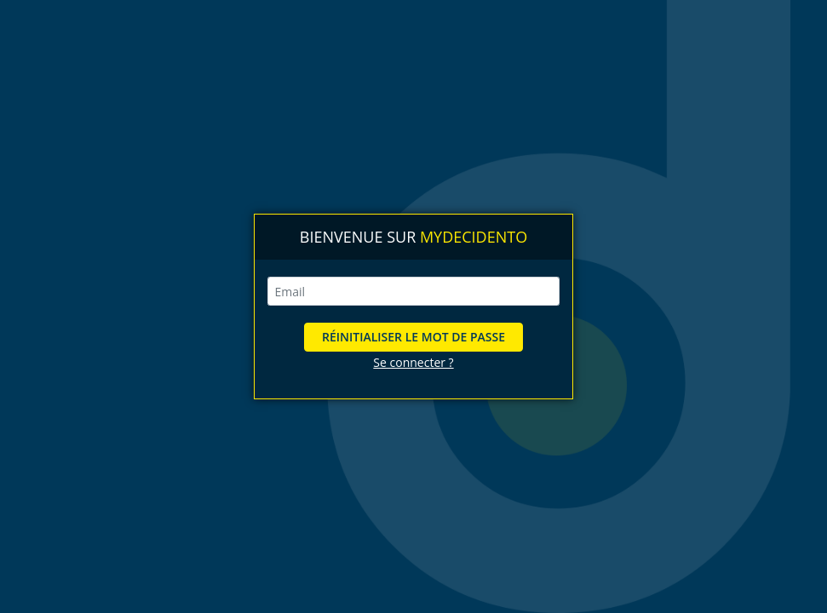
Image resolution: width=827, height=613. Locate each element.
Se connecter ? (413, 362)
